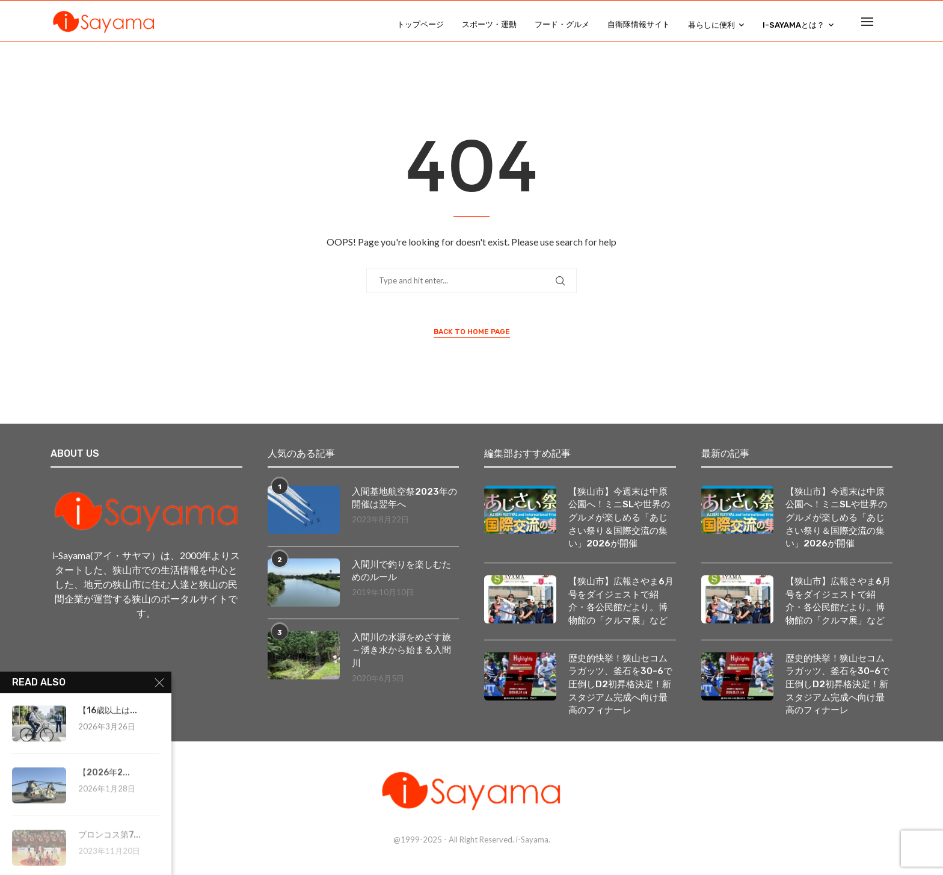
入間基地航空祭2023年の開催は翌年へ (402, 498)
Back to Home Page (472, 331)
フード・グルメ (562, 24)
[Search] (886, 25)
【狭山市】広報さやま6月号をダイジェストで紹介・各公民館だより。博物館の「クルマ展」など (621, 604)
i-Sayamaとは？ (794, 24)
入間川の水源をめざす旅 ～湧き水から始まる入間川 (405, 651)
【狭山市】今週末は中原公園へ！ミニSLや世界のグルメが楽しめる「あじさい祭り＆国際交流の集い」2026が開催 (621, 519)
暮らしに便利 (711, 24)
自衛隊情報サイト (638, 24)
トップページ (420, 24)
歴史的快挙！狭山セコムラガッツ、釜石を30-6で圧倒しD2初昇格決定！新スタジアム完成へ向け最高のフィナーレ (621, 689)
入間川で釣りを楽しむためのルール (405, 571)
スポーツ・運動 (489, 24)
